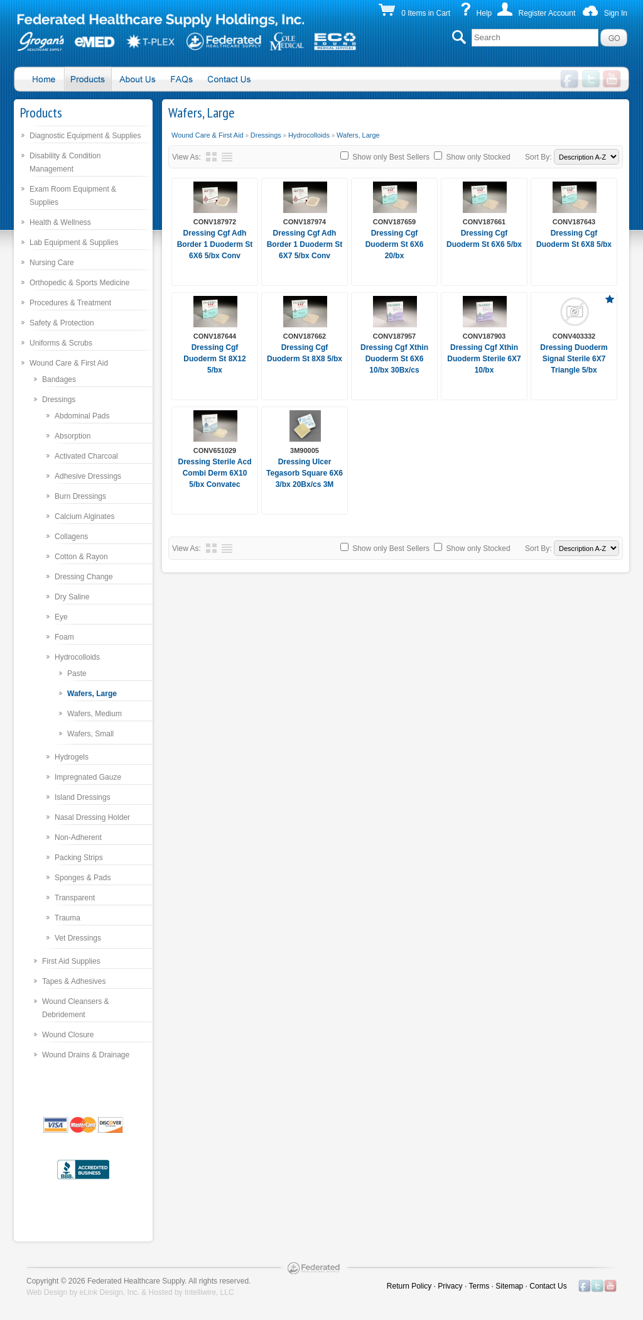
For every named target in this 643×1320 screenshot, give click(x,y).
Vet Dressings (78, 938)
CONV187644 (215, 336)
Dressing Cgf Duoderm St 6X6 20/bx (394, 244)
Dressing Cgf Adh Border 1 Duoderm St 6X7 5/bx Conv (305, 244)
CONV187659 (394, 222)
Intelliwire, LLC (209, 1292)
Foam (64, 637)
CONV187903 (484, 336)
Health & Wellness (60, 222)
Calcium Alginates (84, 516)
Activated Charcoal (86, 456)
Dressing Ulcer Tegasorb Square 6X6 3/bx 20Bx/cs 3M (304, 473)
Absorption (72, 436)
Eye (61, 617)
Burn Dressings (80, 496)
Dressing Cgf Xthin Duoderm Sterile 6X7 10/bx (484, 358)
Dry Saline (72, 596)
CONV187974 (305, 222)
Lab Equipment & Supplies (74, 242)
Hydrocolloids (77, 657)
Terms (479, 1286)
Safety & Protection (62, 323)
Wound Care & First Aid (69, 363)
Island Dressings (83, 797)
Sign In (615, 13)
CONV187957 (394, 336)
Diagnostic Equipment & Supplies (85, 135)
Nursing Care (52, 262)
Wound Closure (68, 1034)
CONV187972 (215, 222)
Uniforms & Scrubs (61, 343)
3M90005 (304, 450)
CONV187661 (484, 222)
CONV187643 (574, 222)
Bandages (59, 379)
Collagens (71, 536)
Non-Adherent (78, 837)
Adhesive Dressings (88, 476)
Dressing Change (84, 576)
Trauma (67, 918)
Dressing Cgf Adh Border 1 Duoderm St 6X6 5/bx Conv (215, 244)
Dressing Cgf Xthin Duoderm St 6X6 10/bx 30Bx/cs (394, 358)
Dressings (58, 399)
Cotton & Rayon (81, 556)
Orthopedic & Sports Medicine (79, 282)
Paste (77, 673)
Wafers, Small (90, 733)
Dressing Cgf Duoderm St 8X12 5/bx (214, 358)
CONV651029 (215, 450)
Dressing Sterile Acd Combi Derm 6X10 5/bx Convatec (215, 473)
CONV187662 (305, 336)
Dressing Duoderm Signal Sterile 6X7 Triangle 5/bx (573, 358)
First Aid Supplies (71, 961)
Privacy (450, 1286)
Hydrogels (72, 757)
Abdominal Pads (82, 416)
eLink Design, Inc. (109, 1292)
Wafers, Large (92, 693)
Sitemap (509, 1286)
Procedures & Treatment (70, 302)
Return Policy (409, 1286)
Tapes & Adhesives (73, 981)
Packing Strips (79, 857)
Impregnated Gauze (88, 777)
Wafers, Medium (94, 713)
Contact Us (547, 1286)
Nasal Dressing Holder (92, 817)
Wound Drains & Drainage (85, 1054)
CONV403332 (574, 336)
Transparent (75, 897)
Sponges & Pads (83, 877)
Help (484, 13)
